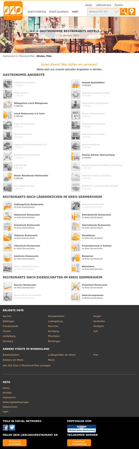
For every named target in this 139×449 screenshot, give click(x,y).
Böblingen (8, 321)
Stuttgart (98, 326)
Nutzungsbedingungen (16, 402)
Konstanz (8, 341)
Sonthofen (99, 321)
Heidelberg (9, 336)
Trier (95, 354)
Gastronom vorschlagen (14, 442)
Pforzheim (54, 336)
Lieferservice (103, 5)
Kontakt (7, 392)
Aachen (7, 316)
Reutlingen (54, 341)
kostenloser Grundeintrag (79, 442)
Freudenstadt (10, 326)
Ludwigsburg (55, 321)
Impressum (9, 397)
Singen (97, 316)
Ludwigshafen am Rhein (62, 354)
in (10, 56)
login (5, 411)
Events (119, 5)
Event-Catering (37, 11)
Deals (88, 5)
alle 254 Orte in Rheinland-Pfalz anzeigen (27, 365)
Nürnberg (53, 331)
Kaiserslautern (11, 354)
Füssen (7, 331)
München (53, 326)
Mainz (51, 360)
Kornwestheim (56, 316)
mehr (75, 11)
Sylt (95, 331)
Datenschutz (10, 406)
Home (6, 388)
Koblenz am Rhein (13, 360)
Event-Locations (58, 11)
